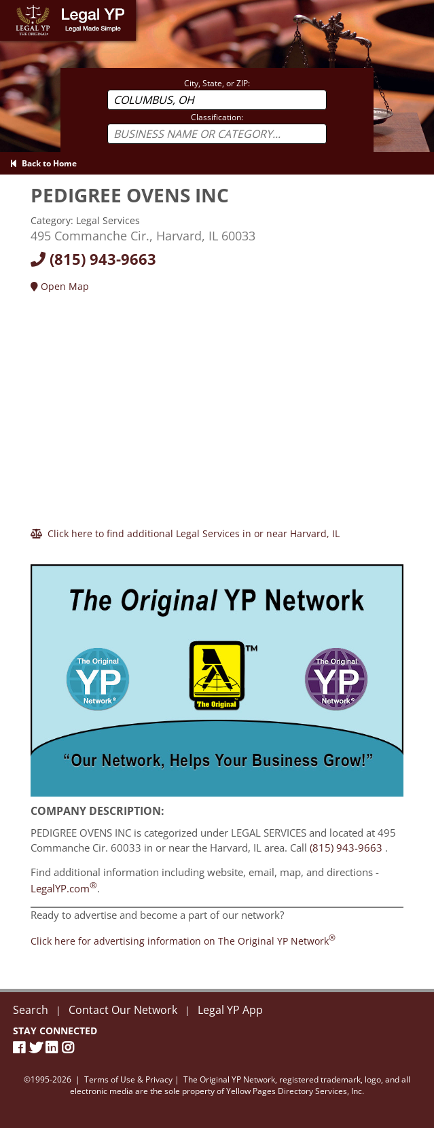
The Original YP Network (229, 1079)
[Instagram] (70, 1047)
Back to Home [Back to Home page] (43, 163)
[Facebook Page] (21, 1047)
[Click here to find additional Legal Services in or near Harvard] (185, 533)
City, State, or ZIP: (217, 83)
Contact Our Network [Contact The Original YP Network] (123, 1009)
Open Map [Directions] (60, 286)
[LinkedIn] (54, 1047)
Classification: (217, 117)
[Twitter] (37, 1047)
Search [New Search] (30, 1009)
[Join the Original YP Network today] (183, 940)
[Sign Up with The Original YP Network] (217, 674)
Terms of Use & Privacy (128, 1079)
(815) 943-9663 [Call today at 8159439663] (93, 259)
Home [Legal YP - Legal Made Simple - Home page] (13, 6)
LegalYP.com (64, 888)
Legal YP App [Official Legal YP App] (230, 1009)
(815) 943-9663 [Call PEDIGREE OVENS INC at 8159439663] (346, 847)
